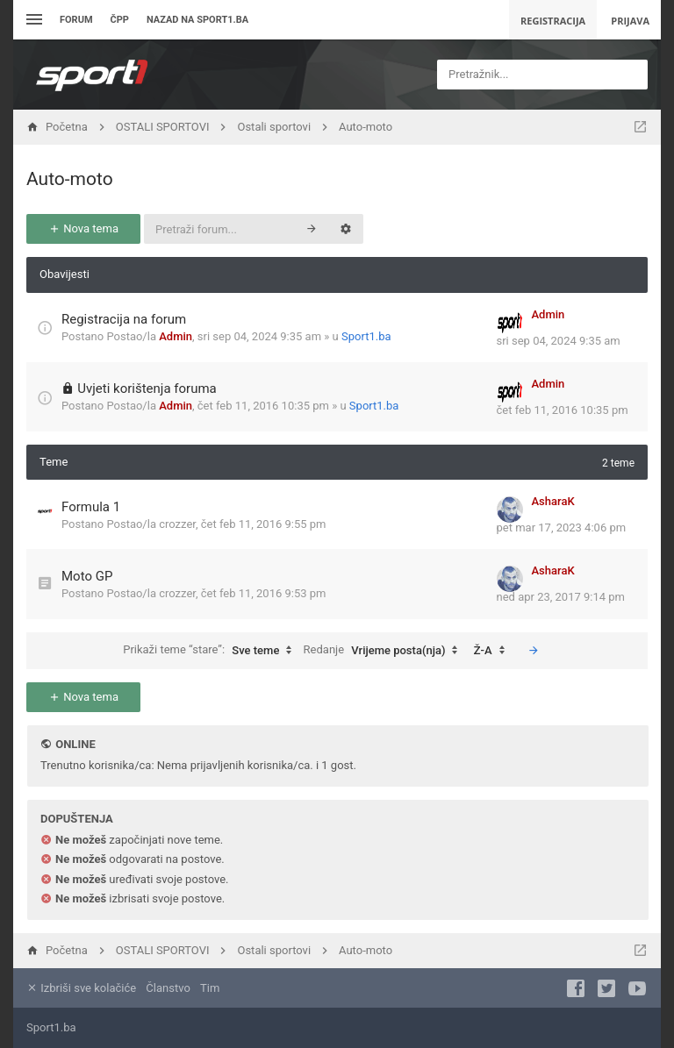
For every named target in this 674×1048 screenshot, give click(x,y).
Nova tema (83, 228)
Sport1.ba (366, 336)
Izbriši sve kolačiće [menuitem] (81, 988)
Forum (76, 19)
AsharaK (553, 501)
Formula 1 (90, 507)
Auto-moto (69, 178)
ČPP (120, 19)
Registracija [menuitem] (552, 20)
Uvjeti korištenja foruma (147, 388)
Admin (175, 336)
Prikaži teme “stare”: (211, 651)
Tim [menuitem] (209, 988)
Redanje (385, 651)
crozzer (177, 524)
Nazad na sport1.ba (197, 19)
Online (75, 744)
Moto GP (86, 576)
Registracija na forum (123, 319)
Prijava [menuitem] (630, 20)
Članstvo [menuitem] (168, 988)
